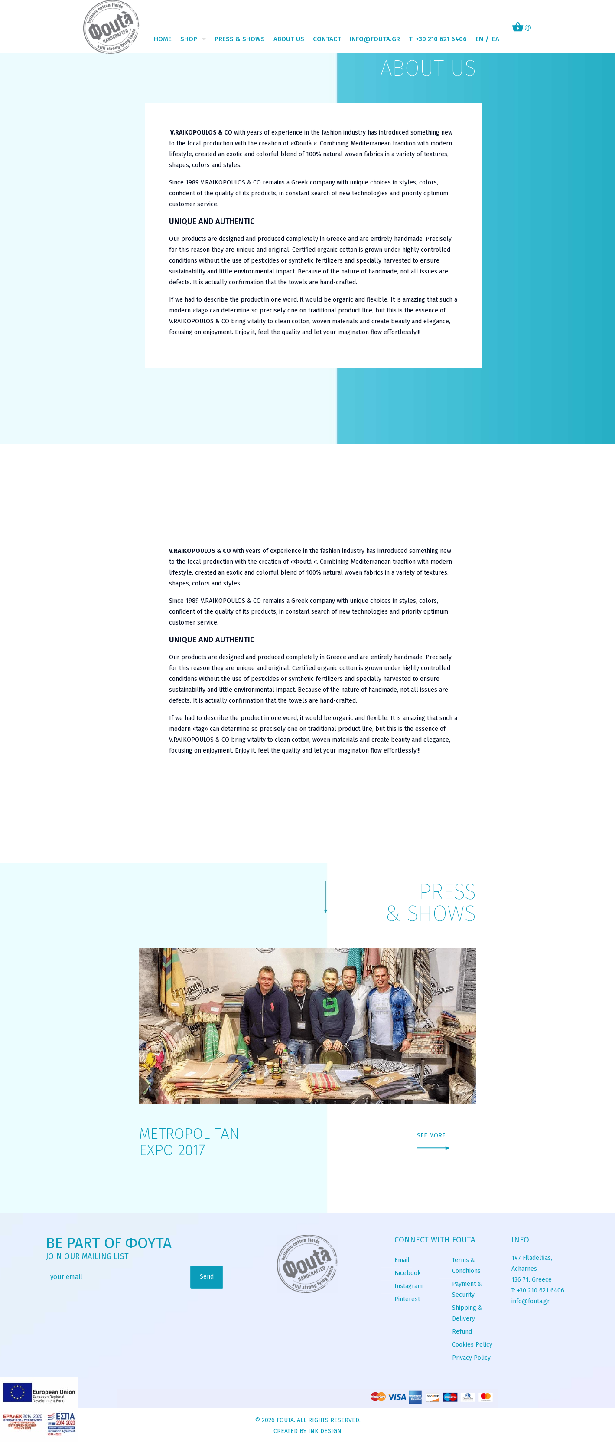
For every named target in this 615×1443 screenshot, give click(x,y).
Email (402, 1260)
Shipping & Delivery (467, 1313)
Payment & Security (467, 1289)
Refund (462, 1331)
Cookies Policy (472, 1344)
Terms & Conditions (466, 1265)
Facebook (407, 1273)
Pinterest (407, 1299)
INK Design (325, 1431)
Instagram (408, 1286)
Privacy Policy (471, 1357)
